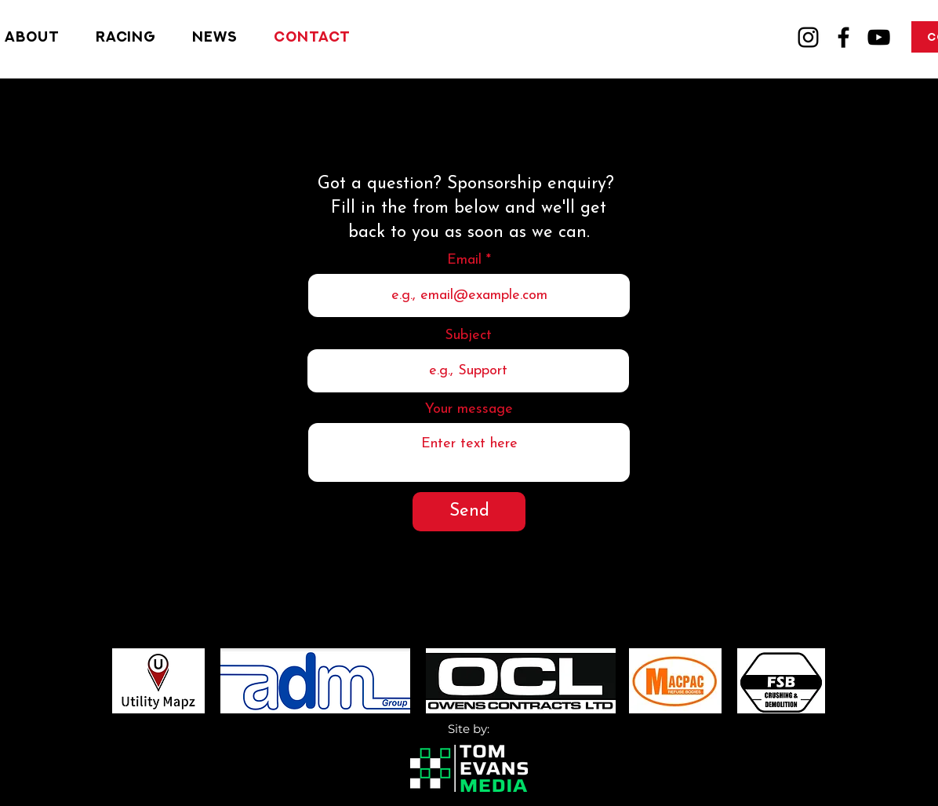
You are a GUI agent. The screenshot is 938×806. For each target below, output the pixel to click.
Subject (468, 336)
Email (464, 260)
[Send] (469, 511)
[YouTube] (879, 37)
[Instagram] (808, 37)
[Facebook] (843, 37)
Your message (469, 410)
